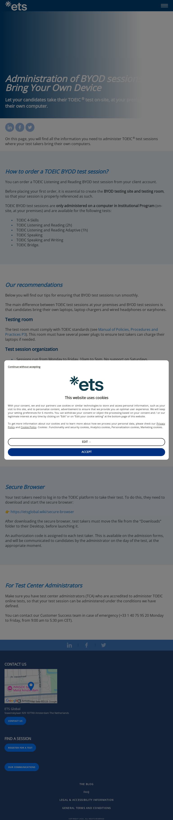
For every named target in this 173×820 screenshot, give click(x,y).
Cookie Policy (28, 427)
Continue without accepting (24, 366)
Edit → (86, 442)
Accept (87, 452)
